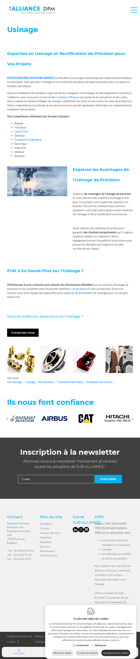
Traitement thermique (70, 382)
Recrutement (47, 550)
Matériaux (45, 541)
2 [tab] (70, 427)
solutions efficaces (67, 97)
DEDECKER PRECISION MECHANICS (30, 77)
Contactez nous (23, 332)
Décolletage (14, 382)
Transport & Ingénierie (28, 139)
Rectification (46, 382)
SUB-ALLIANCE (49, 555)
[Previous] (7, 419)
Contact (44, 528)
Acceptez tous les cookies (115, 649)
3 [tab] (75, 427)
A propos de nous (50, 532)
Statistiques (100, 641)
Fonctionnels (82, 641)
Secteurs (45, 546)
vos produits (78, 288)
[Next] (132, 419)
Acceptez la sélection (87, 649)
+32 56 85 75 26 (22, 554)
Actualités (46, 523)
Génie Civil (21, 131)
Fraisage (30, 382)
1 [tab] (64, 427)
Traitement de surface (99, 382)
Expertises (46, 537)
